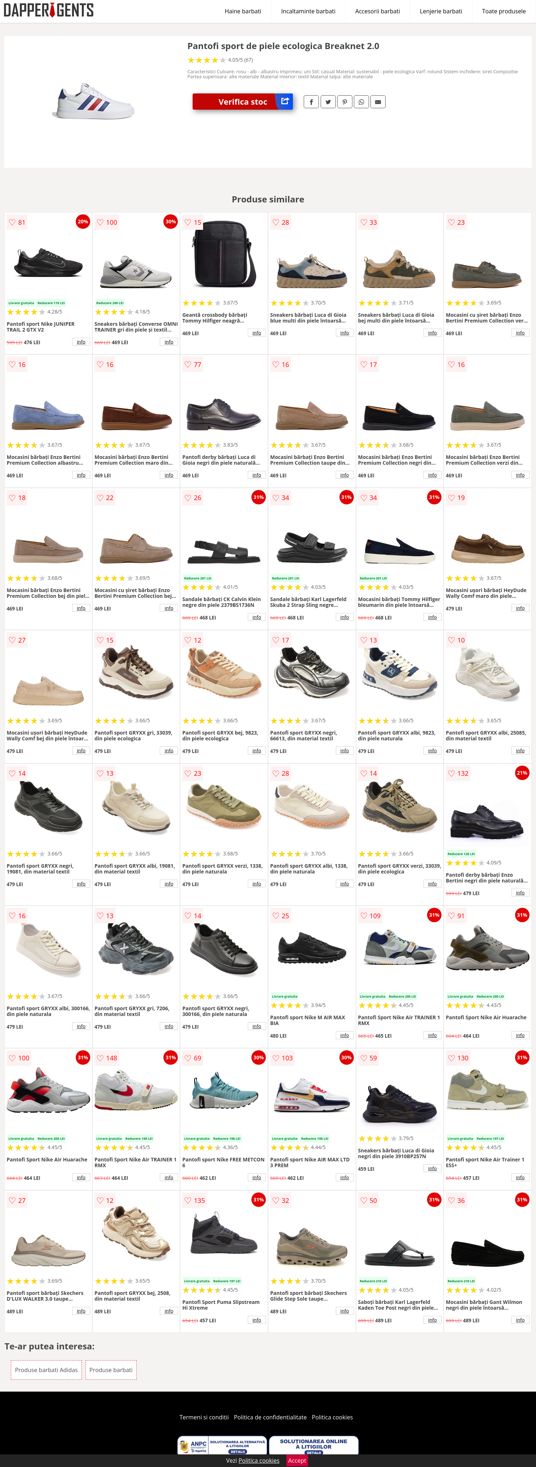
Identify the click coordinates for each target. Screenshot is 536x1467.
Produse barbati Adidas (46, 1370)
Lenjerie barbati (441, 11)
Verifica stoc (256, 101)
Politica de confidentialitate (270, 1417)
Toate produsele (504, 11)
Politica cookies (332, 1417)
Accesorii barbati (377, 11)
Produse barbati (111, 1370)
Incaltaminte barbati (308, 11)
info (81, 341)
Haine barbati (243, 11)
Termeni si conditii (204, 1417)
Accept (297, 1460)
